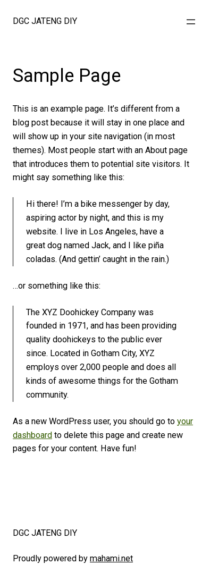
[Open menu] (190, 21)
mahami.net (111, 558)
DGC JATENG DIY (45, 21)
